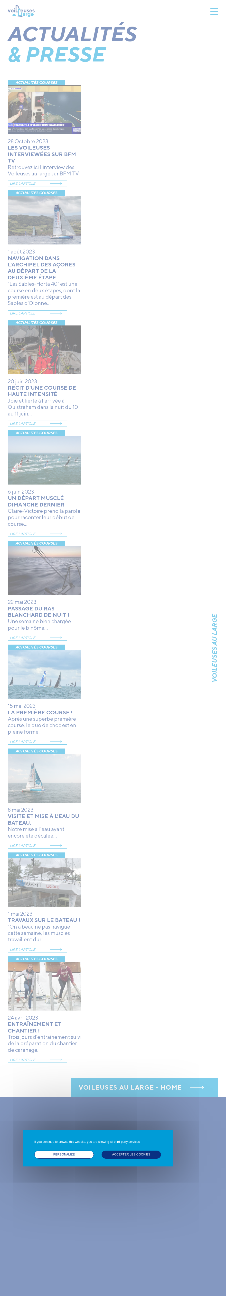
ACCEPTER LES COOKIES (131, 1154)
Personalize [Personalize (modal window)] (64, 1154)
